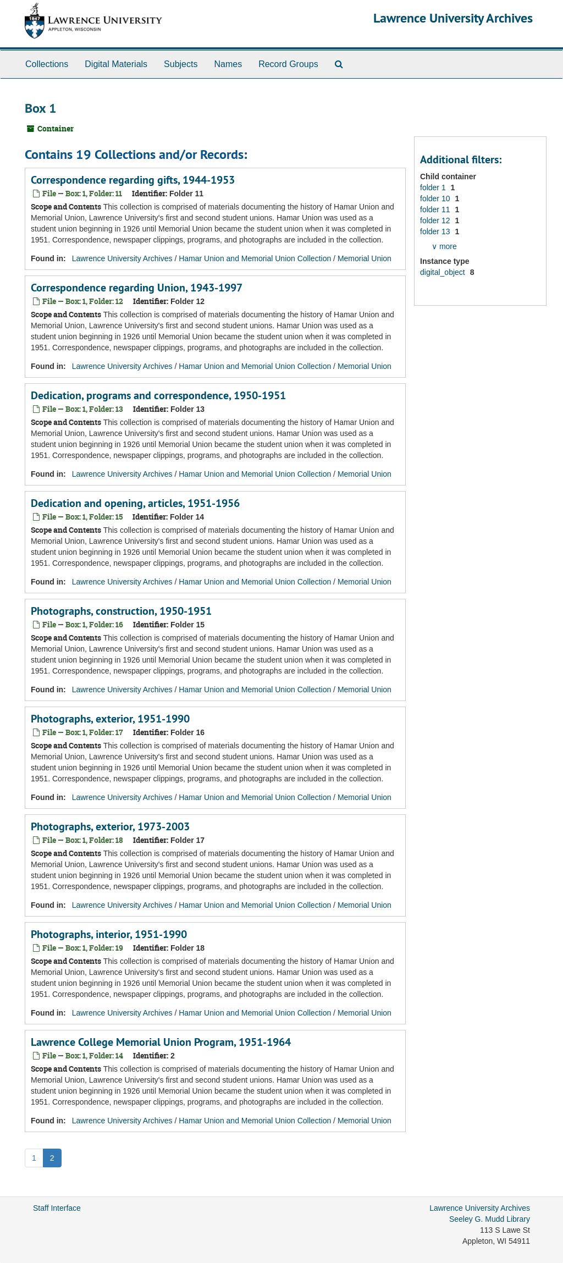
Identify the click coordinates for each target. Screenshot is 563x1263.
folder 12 (436, 220)
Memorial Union (364, 258)
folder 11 (436, 209)
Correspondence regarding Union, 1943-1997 (136, 287)
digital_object (443, 272)
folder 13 (436, 231)
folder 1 (434, 187)
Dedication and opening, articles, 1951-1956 (135, 503)
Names (228, 64)
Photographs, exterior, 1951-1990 (110, 719)
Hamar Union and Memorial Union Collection (255, 258)
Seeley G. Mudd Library (489, 1219)
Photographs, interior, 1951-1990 (109, 934)
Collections (46, 64)
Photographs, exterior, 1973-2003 (110, 826)
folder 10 (436, 198)
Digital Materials (116, 64)
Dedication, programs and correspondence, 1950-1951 (158, 395)
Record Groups (288, 64)
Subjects (180, 64)
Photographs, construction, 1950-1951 (121, 611)
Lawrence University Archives (453, 17)
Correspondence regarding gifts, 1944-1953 (133, 180)
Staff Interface (57, 1208)
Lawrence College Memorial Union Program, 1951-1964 (161, 1042)
